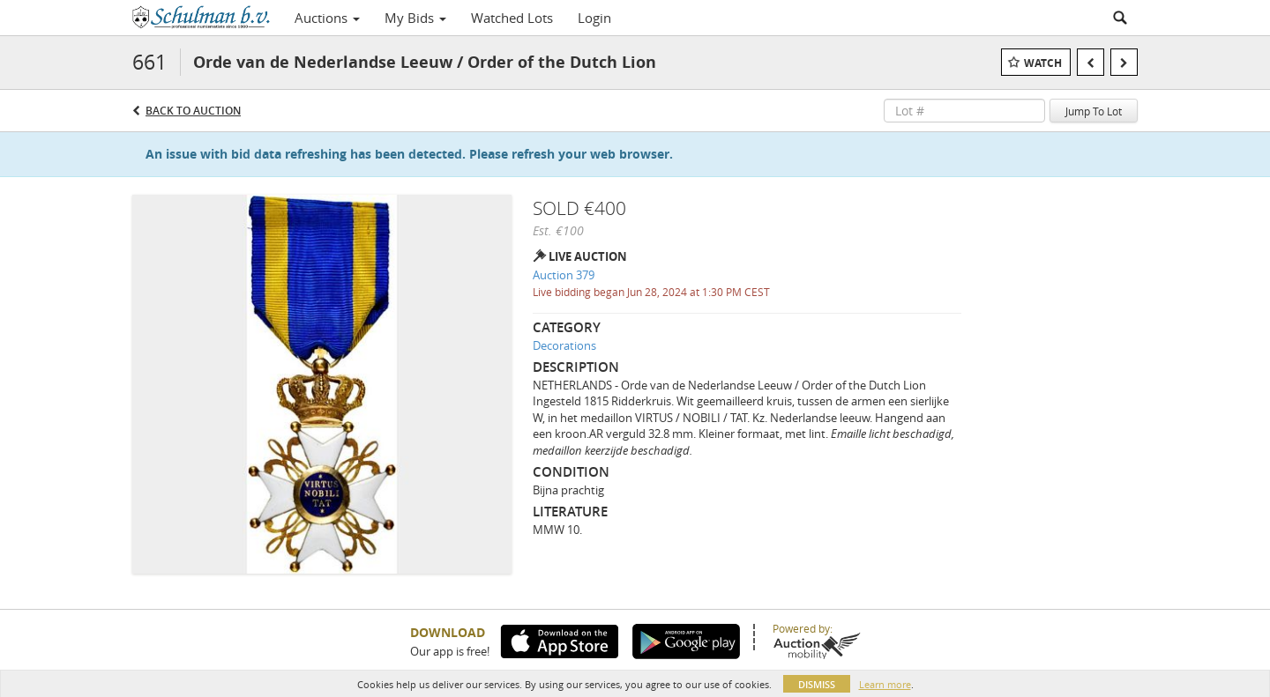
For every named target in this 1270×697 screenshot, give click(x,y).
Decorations (564, 345)
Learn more (885, 684)
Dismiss (816, 684)
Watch (1043, 63)
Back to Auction (193, 110)
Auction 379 (563, 275)
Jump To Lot (1093, 111)
